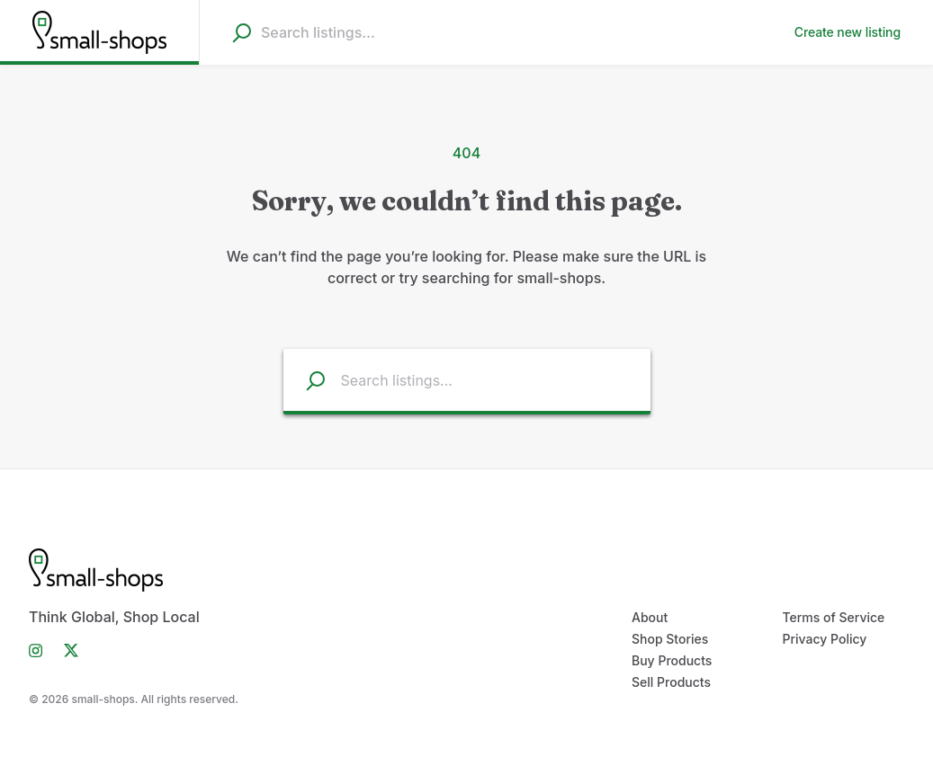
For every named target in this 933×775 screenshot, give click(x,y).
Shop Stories (670, 638)
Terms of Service (834, 617)
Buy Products (672, 660)
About (650, 617)
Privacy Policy (825, 638)
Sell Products (671, 682)
